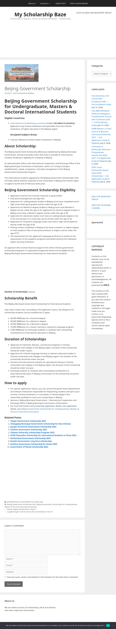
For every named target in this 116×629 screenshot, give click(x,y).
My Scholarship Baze (40, 14)
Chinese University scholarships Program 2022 (32, 432)
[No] (113, 625)
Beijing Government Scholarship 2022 (21, 504)
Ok (108, 625)
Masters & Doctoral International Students (21, 507)
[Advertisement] (93, 36)
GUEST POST (61, 3)
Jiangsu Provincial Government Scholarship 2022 (33, 426)
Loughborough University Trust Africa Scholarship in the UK (30, 512)
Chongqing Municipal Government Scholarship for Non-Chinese (40, 424)
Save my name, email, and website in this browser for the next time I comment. (42, 577)
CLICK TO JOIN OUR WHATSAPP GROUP (93, 12)
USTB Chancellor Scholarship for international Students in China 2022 (43, 435)
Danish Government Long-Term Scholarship (31, 441)
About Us (32, 3)
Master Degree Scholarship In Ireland (21, 509)
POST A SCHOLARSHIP (79, 3)
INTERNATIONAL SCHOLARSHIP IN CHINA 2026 (25, 502)
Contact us (46, 3)
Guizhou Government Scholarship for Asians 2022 (33, 444)
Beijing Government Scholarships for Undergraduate (57, 504)
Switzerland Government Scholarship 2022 (30, 438)
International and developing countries (28, 123)
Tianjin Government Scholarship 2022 (28, 421)
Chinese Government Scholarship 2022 (28, 429)
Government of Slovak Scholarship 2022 (29, 447)
